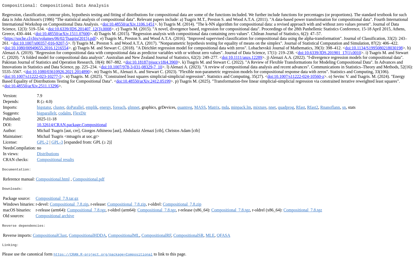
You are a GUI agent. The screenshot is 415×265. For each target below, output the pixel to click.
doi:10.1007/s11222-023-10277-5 (32, 77)
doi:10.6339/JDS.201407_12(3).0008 (79, 30)
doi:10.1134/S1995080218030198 (374, 49)
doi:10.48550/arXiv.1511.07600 (62, 34)
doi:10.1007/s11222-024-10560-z (295, 77)
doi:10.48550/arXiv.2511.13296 (31, 87)
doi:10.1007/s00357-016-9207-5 (40, 44)
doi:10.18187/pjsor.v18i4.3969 (151, 63)
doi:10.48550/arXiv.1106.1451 (128, 25)
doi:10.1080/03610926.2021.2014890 (57, 72)
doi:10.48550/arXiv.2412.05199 (143, 82)
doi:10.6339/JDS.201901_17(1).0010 (329, 53)
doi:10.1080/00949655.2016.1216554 (36, 49)
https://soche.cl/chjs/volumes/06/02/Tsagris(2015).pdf (50, 39)
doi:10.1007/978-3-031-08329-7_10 (131, 68)
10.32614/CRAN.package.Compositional (72, 126)
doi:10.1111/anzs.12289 (242, 58)
